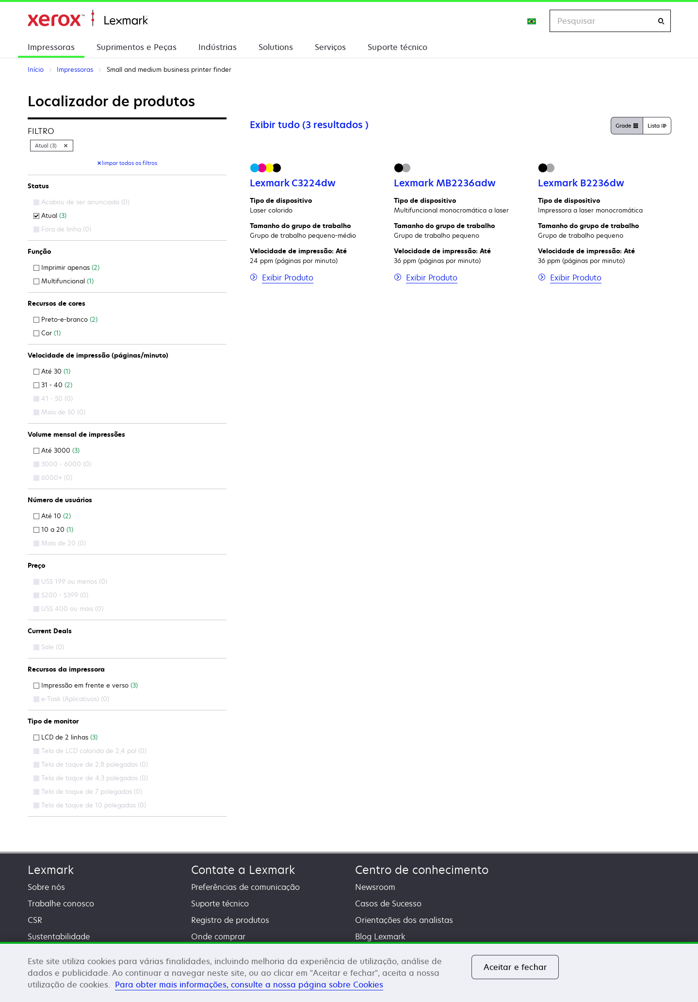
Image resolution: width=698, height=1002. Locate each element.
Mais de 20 (59, 543)
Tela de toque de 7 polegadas (87, 791)
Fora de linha (62, 229)
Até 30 (51, 371)
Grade (627, 126)
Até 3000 (56, 450)
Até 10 (52, 515)
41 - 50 (53, 398)
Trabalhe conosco (61, 903)
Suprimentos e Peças (137, 47)
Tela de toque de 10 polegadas (89, 805)
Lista (657, 126)
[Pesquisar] (661, 21)
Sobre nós (46, 887)
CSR (35, 920)
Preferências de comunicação (245, 887)
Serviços (330, 47)
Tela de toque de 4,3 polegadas (90, 777)
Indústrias (217, 47)
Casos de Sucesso (388, 903)
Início (87, 18)
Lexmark (51, 869)
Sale (48, 646)
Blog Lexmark (380, 936)
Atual (49, 215)
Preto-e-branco (65, 319)
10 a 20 (53, 529)
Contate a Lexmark (243, 869)
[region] (349, 972)
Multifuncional (63, 281)
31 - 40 (52, 384)
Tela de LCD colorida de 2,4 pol (89, 750)
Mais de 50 (59, 412)
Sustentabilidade (59, 936)
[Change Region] (532, 21)
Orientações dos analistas (404, 920)
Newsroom (375, 887)
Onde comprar (218, 936)
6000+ (52, 477)
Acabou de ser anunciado (81, 201)
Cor (47, 333)
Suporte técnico (397, 47)
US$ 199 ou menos (70, 581)
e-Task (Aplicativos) (71, 698)
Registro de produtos (230, 920)
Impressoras (51, 47)
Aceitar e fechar (515, 967)
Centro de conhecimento (421, 869)
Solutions (276, 47)
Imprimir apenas (66, 267)
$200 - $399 (60, 595)
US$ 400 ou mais (68, 608)
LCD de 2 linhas (65, 737)
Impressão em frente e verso (85, 685)
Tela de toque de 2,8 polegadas (90, 764)
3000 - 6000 (62, 464)
